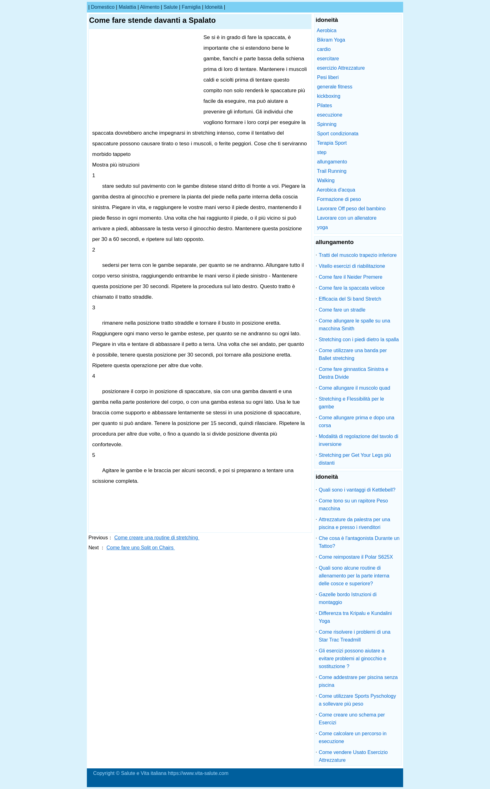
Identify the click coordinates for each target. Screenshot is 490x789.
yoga (322, 227)
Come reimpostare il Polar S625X (356, 557)
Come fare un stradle (342, 309)
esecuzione (329, 114)
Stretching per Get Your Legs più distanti (355, 459)
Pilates (324, 105)
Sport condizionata (337, 133)
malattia (127, 7)
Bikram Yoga (331, 39)
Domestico (103, 7)
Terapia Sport (332, 143)
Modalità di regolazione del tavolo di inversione (358, 440)
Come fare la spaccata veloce (352, 288)
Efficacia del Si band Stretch (350, 299)
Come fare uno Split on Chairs (141, 547)
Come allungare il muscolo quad (354, 388)
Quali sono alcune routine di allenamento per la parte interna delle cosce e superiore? (354, 575)
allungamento (332, 161)
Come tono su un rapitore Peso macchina (353, 504)
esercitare (328, 58)
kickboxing (328, 96)
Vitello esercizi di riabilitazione (352, 266)
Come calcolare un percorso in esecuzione (353, 737)
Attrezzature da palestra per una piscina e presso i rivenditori (354, 523)
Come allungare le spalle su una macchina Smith (354, 324)
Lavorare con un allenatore (346, 218)
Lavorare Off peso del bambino (351, 208)
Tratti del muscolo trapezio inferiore (358, 255)
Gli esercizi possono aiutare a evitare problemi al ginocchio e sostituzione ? (352, 658)
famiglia (191, 7)
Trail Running (332, 171)
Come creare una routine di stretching (156, 537)
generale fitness (334, 86)
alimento (149, 7)
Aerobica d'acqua (336, 189)
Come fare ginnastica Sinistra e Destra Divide (353, 373)
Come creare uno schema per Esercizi (352, 718)
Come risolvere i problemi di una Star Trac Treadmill (354, 635)
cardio (324, 49)
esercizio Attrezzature (341, 68)
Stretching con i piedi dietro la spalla (359, 339)
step (321, 152)
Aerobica (327, 30)
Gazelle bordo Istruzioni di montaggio (348, 598)
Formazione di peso (339, 199)
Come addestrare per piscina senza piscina (358, 681)
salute (170, 7)
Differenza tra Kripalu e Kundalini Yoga (355, 617)
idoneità (213, 7)
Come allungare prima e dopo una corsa (356, 421)
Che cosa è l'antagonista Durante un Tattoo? (359, 542)
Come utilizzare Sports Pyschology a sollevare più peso (357, 700)
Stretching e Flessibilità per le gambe (351, 402)
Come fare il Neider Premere (350, 277)
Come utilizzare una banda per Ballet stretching (353, 354)
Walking (325, 180)
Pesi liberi (327, 77)
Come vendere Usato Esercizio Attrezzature (353, 756)
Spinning (326, 124)
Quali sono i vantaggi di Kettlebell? (357, 489)
